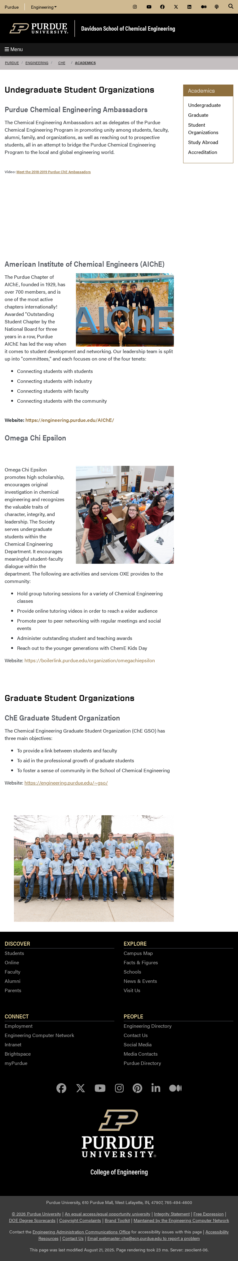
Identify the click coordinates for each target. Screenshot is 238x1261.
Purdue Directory (142, 1062)
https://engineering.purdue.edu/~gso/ (66, 782)
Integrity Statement (172, 1214)
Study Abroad (203, 142)
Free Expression (208, 1214)
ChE (61, 62)
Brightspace (18, 1053)
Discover (17, 943)
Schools (132, 971)
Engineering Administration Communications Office (81, 1231)
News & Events (140, 980)
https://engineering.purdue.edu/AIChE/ (69, 419)
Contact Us (136, 1035)
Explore (135, 943)
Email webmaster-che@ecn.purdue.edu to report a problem (143, 1238)
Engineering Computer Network (39, 1035)
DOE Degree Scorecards (32, 1220)
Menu (14, 49)
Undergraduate (204, 104)
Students (14, 953)
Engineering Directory (148, 1025)
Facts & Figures (141, 962)
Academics (85, 62)
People (133, 1016)
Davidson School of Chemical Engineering (128, 28)
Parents (13, 990)
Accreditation (202, 151)
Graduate (198, 114)
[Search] (230, 7)
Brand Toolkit (117, 1220)
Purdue (12, 7)
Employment (19, 1025)
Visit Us (132, 990)
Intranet (13, 1044)
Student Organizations (203, 128)
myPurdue (16, 1062)
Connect (17, 1016)
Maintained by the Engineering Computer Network (181, 1220)
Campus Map (138, 953)
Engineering (44, 7)
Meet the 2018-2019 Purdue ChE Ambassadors (53, 171)
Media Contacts (141, 1053)
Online (12, 962)
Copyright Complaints (80, 1220)
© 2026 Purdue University (36, 1214)
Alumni (12, 980)
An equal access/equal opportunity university (107, 1214)
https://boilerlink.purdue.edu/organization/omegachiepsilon (89, 660)
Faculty (12, 971)
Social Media (138, 1044)
